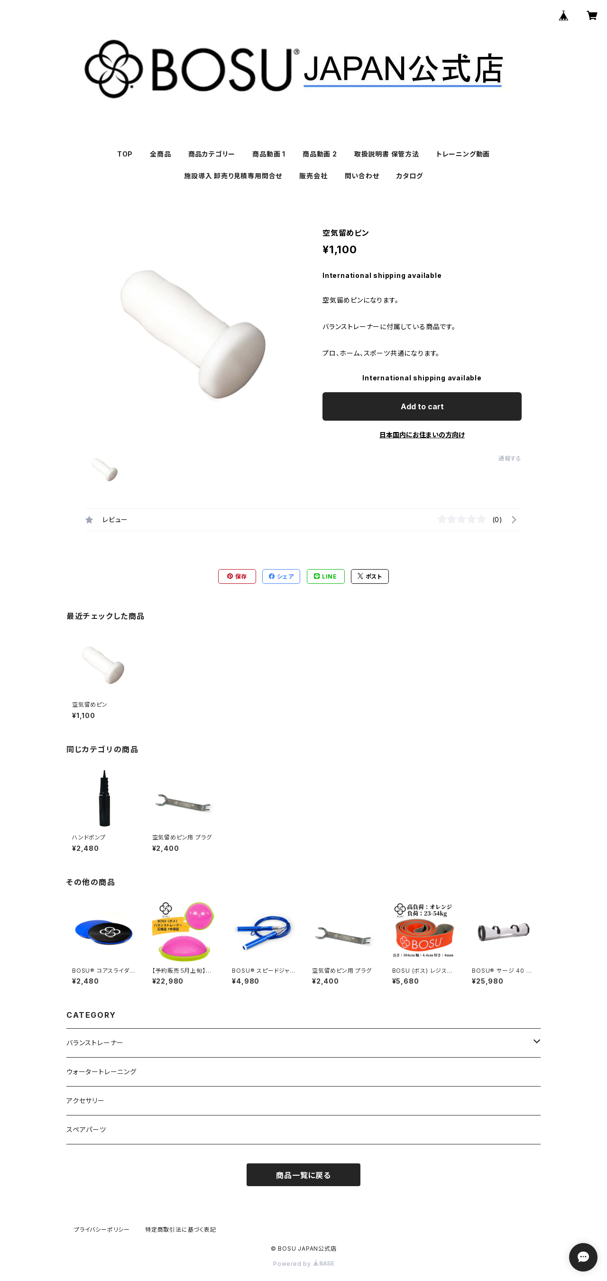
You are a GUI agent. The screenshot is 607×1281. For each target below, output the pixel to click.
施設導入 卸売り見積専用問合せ (233, 176)
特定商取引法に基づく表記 (180, 1229)
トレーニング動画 (463, 154)
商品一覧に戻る (303, 1175)
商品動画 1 (268, 154)
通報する (510, 458)
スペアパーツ (86, 1129)
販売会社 (313, 176)
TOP (125, 154)
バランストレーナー (95, 1043)
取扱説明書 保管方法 (386, 154)
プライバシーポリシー (102, 1229)
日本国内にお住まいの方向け (422, 435)
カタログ (409, 176)
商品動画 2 (320, 154)
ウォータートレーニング (101, 1072)
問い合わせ (362, 176)
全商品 (160, 154)
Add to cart (422, 406)
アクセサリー (85, 1101)
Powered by (303, 1263)
